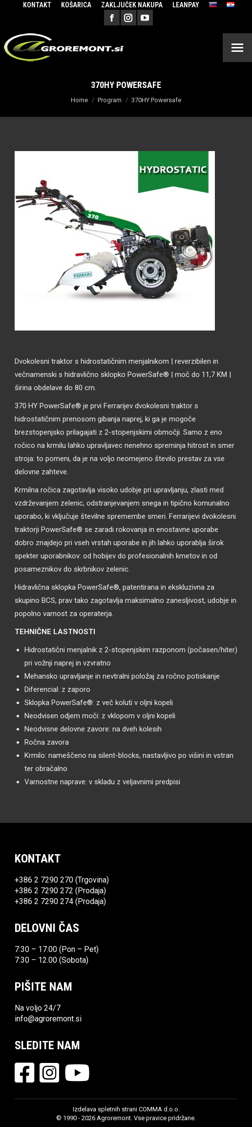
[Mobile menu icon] (237, 47)
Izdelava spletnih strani (105, 1109)
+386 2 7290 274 (44, 901)
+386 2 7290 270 (44, 879)
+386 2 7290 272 (44, 890)
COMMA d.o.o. (159, 1109)
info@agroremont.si (48, 1018)
